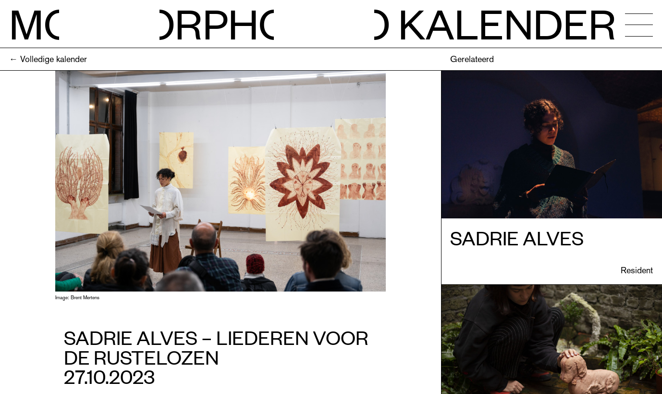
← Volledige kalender (48, 59)
